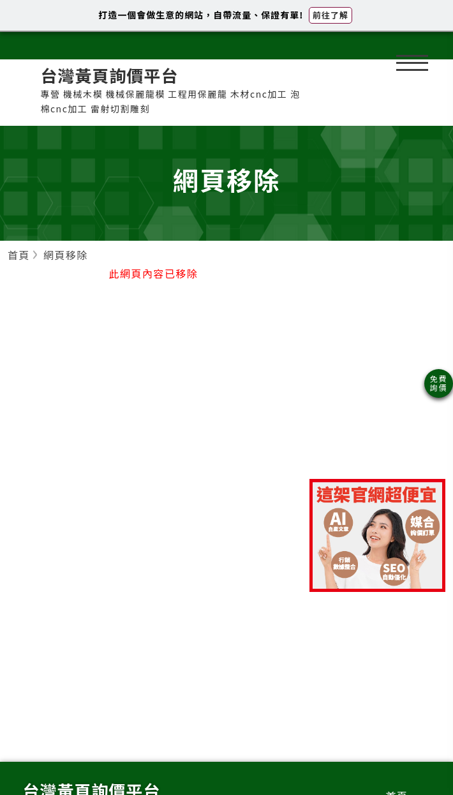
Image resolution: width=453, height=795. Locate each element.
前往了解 (330, 15)
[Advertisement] (377, 376)
